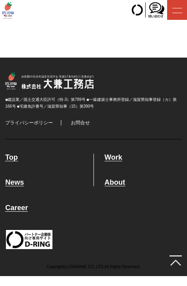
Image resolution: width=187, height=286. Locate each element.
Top (11, 157)
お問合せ (80, 123)
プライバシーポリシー (29, 123)
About (115, 182)
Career (16, 208)
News (14, 182)
